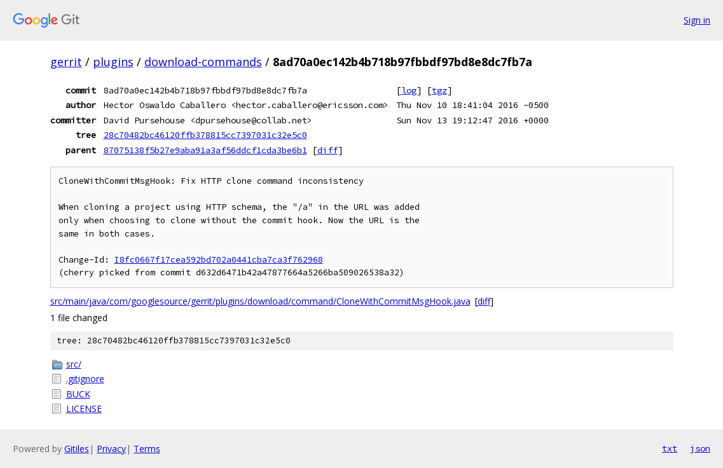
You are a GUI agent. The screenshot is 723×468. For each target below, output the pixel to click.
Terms (147, 449)
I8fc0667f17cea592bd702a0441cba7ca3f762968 (218, 259)
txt (669, 448)
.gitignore (85, 379)
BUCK (78, 394)
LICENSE (84, 409)
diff (327, 150)
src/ (73, 364)
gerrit (66, 61)
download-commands (203, 61)
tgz (439, 90)
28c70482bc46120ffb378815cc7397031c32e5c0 (205, 135)
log (409, 90)
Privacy (111, 449)
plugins (113, 61)
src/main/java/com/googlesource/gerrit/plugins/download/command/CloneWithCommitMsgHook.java (260, 301)
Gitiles (76, 449)
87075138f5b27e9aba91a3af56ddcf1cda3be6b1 (205, 150)
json (700, 448)
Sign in (697, 20)
